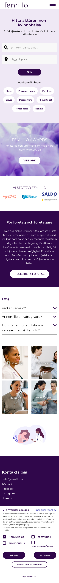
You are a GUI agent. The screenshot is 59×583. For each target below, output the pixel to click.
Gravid (9, 100)
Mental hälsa (21, 108)
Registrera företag (30, 273)
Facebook (8, 488)
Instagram (8, 493)
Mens (8, 91)
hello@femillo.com (13, 479)
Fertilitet (47, 91)
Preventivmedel (26, 91)
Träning (39, 108)
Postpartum (25, 100)
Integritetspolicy (45, 509)
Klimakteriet (45, 100)
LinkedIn (7, 498)
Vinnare (29, 160)
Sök (29, 72)
